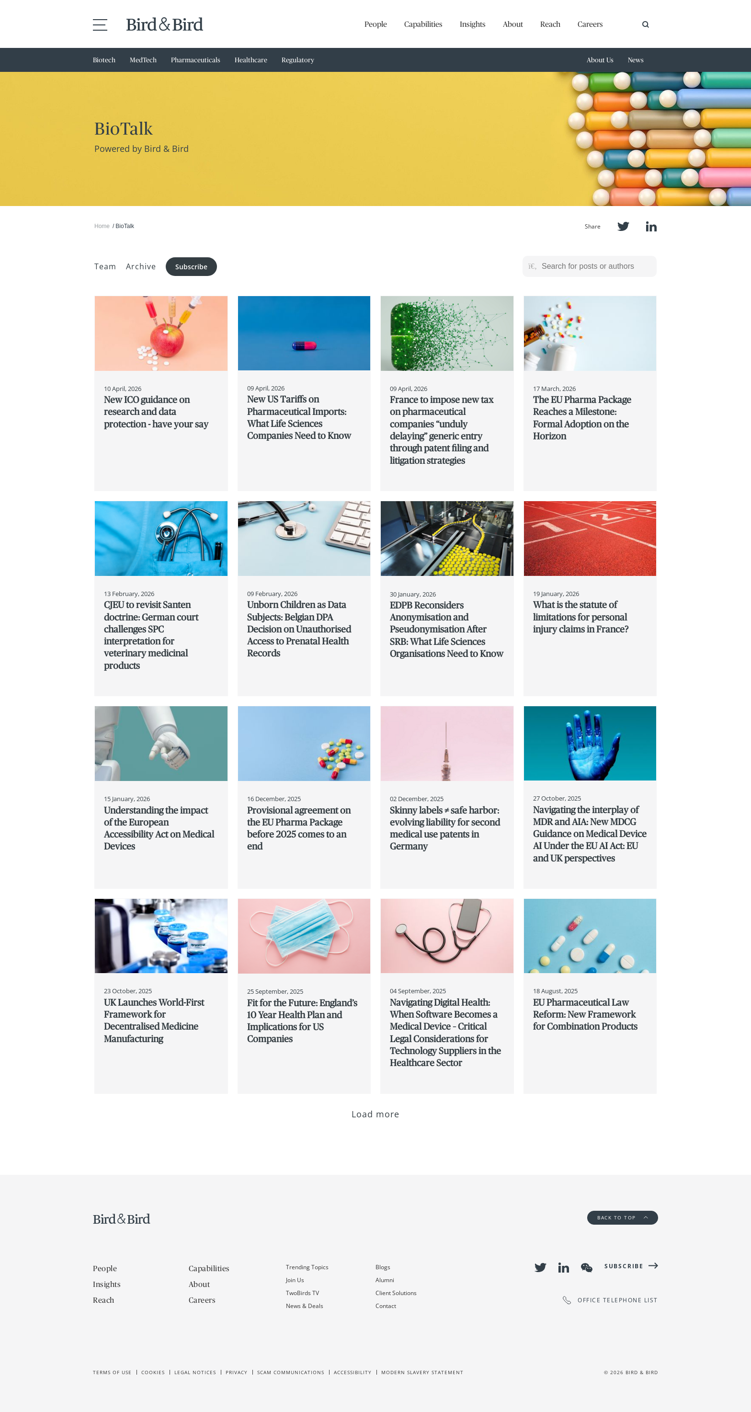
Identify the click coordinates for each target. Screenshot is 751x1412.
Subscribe (191, 266)
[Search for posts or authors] (596, 266)
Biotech (104, 60)
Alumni (385, 1280)
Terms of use (112, 1372)
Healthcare (251, 60)
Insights (473, 24)
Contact (386, 1306)
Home (102, 226)
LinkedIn (651, 226)
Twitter (623, 226)
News (636, 60)
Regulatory (298, 60)
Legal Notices (195, 1372)
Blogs (383, 1267)
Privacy (237, 1372)
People (375, 24)
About (513, 24)
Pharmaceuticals (195, 60)
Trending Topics (307, 1267)
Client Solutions (396, 1293)
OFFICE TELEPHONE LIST (610, 1300)
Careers (590, 24)
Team (105, 266)
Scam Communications (290, 1372)
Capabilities (423, 24)
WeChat (586, 1268)
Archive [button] (141, 266)
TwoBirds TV (302, 1293)
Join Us (295, 1280)
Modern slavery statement (422, 1372)
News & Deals (304, 1306)
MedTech (143, 60)
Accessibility (353, 1372)
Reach (550, 24)
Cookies (153, 1372)
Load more (376, 1114)
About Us (600, 60)
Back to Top (622, 1217)
